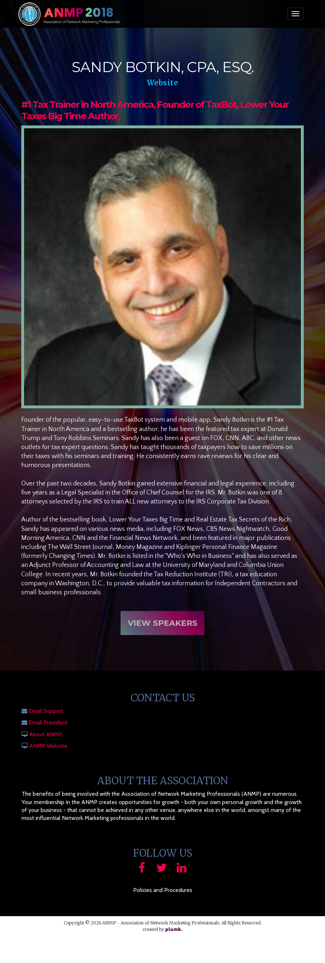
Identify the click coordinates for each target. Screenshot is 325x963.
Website (163, 82)
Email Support (46, 710)
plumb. (173, 929)
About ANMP (45, 734)
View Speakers (162, 628)
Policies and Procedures (162, 890)
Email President (48, 722)
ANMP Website (48, 745)
